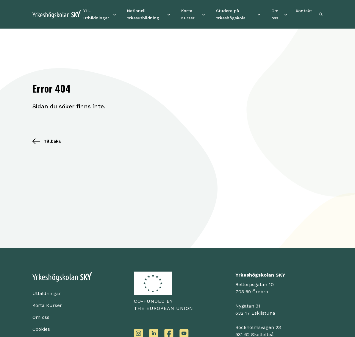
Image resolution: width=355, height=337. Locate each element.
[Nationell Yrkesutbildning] (169, 14)
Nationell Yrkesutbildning (143, 14)
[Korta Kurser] (204, 14)
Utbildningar (46, 293)
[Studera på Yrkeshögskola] (259, 14)
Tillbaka (46, 141)
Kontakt (304, 10)
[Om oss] (286, 14)
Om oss (275, 14)
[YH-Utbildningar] (115, 14)
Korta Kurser (188, 14)
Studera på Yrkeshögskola (230, 14)
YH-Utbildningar (96, 14)
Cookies (41, 329)
